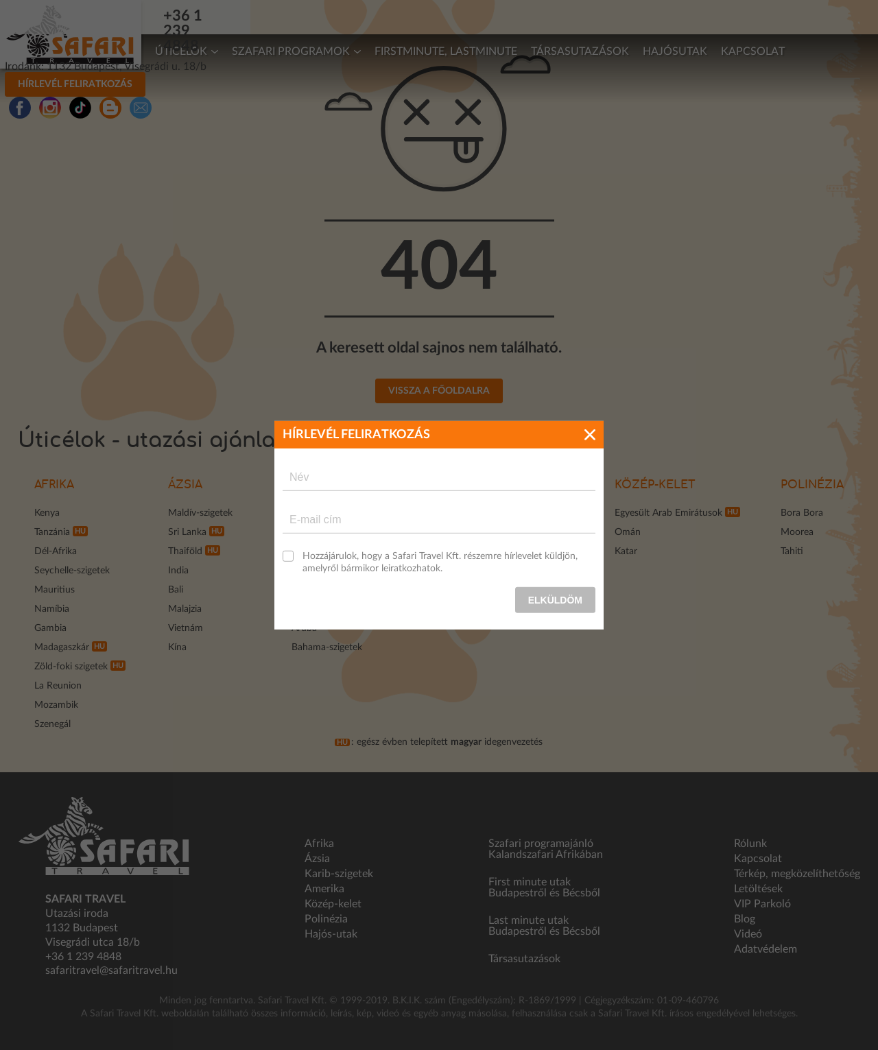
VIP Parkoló (762, 903)
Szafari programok (291, 51)
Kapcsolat (753, 51)
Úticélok (181, 51)
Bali (175, 590)
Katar (626, 551)
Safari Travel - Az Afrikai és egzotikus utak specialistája (70, 34)
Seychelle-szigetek (72, 570)
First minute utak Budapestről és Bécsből (544, 887)
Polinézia (812, 484)
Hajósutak (675, 51)
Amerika (324, 888)
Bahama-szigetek (327, 647)
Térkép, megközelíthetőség (797, 873)
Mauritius (54, 590)
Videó (748, 934)
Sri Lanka (187, 532)
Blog (744, 919)
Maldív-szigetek (200, 513)
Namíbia (51, 609)
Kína (177, 647)
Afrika (54, 484)
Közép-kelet (655, 484)
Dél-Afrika (55, 551)
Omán (628, 532)
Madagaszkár (61, 647)
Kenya (47, 513)
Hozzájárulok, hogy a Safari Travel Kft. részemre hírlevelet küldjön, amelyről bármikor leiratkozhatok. (440, 562)
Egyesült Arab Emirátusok (668, 513)
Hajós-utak (331, 934)
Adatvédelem (765, 949)
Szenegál (52, 724)
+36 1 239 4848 (230, 15)
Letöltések (758, 888)
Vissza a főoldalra (439, 391)
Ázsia (185, 484)
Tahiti (792, 551)
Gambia (50, 628)
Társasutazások (580, 51)
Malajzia (185, 609)
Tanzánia (52, 532)
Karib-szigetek (339, 873)
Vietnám (185, 628)
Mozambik (56, 705)
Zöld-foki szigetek (71, 666)
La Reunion (58, 686)
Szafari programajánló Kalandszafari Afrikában (545, 849)
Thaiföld (185, 551)
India (178, 570)
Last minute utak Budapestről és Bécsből (544, 926)
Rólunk (750, 843)
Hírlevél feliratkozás (600, 16)
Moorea (797, 532)
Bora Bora (802, 513)
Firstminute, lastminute (446, 51)
